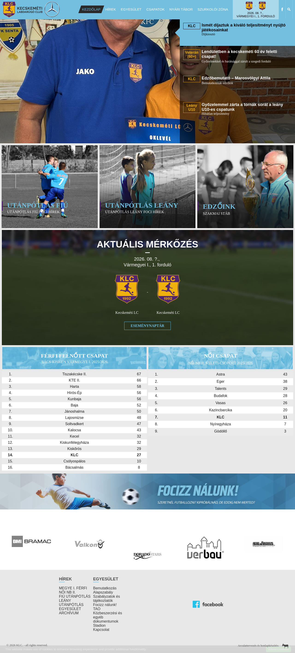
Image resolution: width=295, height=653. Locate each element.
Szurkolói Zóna (213, 9)
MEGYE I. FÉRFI (73, 588)
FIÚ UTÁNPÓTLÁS (75, 596)
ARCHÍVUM (69, 613)
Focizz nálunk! (105, 605)
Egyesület (131, 9)
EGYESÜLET (70, 609)
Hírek (110, 9)
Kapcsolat (101, 630)
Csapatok (155, 9)
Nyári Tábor (181, 9)
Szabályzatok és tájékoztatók (106, 598)
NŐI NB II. (67, 592)
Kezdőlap (91, 9)
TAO (96, 609)
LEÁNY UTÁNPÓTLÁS (71, 603)
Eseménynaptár (147, 326)
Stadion (99, 625)
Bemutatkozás (104, 588)
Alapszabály (103, 592)
